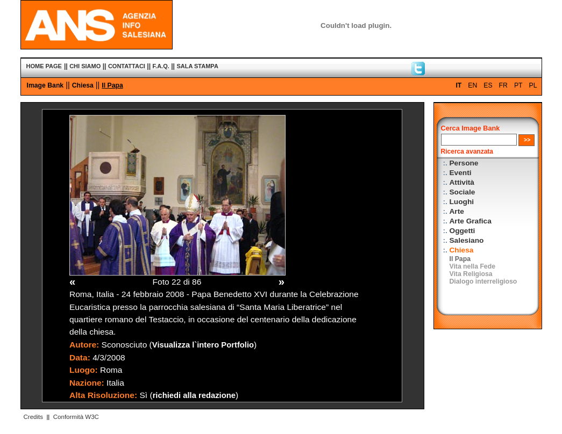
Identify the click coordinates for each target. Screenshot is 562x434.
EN (472, 85)
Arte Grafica (471, 221)
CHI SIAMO (85, 66)
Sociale (462, 192)
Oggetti (462, 231)
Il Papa (112, 85)
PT (518, 85)
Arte (457, 211)
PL (533, 85)
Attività (462, 182)
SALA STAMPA (197, 66)
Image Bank (45, 85)
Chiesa (83, 85)
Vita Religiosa (471, 274)
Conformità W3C (76, 417)
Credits (33, 417)
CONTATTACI (126, 66)
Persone (464, 163)
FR (503, 85)
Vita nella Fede (472, 266)
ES (487, 85)
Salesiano (467, 240)
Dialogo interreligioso (483, 281)
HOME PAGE (44, 66)
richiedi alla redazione (194, 395)
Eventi (461, 173)
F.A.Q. (161, 66)
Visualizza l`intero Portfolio (203, 345)
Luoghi (462, 202)
